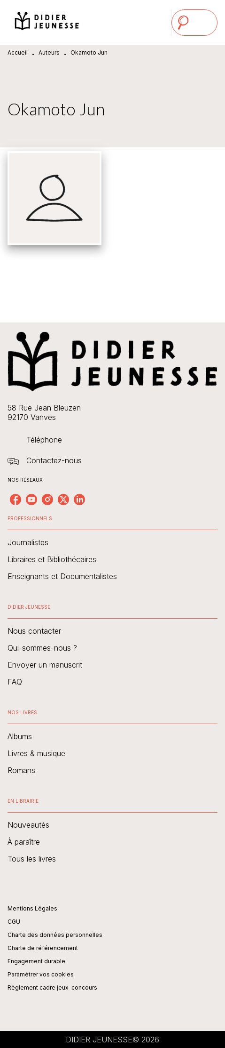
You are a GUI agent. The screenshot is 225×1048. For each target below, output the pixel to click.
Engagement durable (36, 961)
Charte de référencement (43, 947)
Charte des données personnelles (55, 934)
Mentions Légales (32, 908)
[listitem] (15, 500)
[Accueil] (47, 22)
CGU (14, 921)
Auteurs (49, 52)
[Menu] (194, 22)
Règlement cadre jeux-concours (52, 987)
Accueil (18, 52)
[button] (112, 542)
